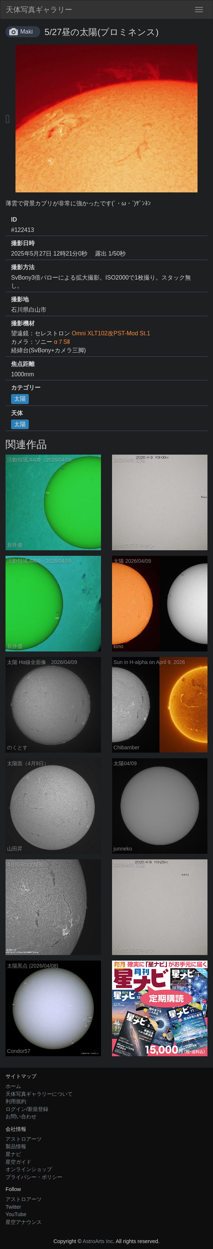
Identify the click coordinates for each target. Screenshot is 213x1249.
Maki (26, 31)
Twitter (13, 1207)
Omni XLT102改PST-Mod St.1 (110, 333)
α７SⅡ (62, 342)
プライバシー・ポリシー (34, 1177)
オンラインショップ (29, 1169)
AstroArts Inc (98, 1241)
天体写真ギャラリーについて (39, 1094)
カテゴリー (26, 387)
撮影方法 (23, 267)
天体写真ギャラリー (39, 10)
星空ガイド (18, 1162)
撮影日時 (23, 243)
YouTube (16, 1214)
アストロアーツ (24, 1139)
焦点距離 (23, 364)
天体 (17, 413)
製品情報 (16, 1146)
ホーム (13, 1086)
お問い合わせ (21, 1116)
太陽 (20, 399)
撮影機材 (23, 323)
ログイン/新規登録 (27, 1109)
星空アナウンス (24, 1222)
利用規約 (16, 1101)
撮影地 (20, 299)
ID (14, 219)
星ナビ (13, 1154)
